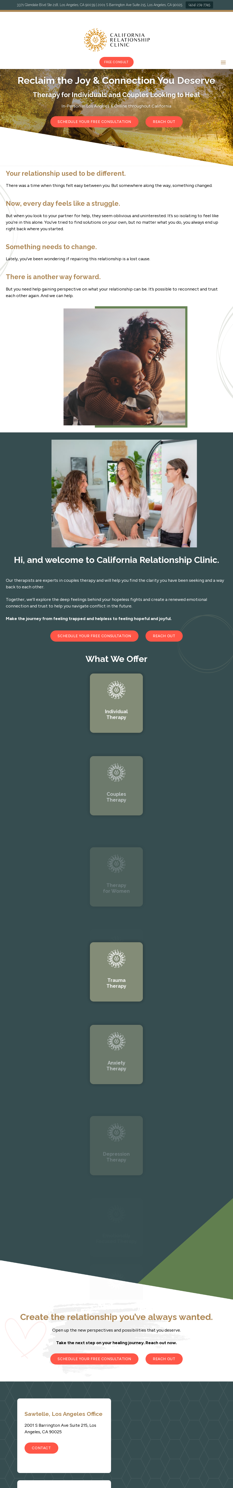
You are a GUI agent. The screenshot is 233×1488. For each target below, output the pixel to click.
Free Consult (116, 62)
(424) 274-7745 (199, 5)
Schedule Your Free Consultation (94, 122)
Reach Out (164, 122)
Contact (41, 1448)
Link (117, 736)
